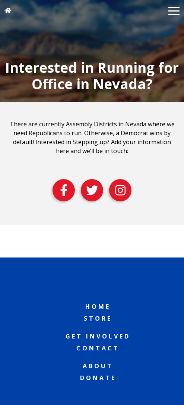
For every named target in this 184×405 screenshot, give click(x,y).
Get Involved (98, 336)
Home (98, 306)
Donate (98, 378)
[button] (174, 10)
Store (98, 318)
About (98, 366)
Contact (98, 348)
